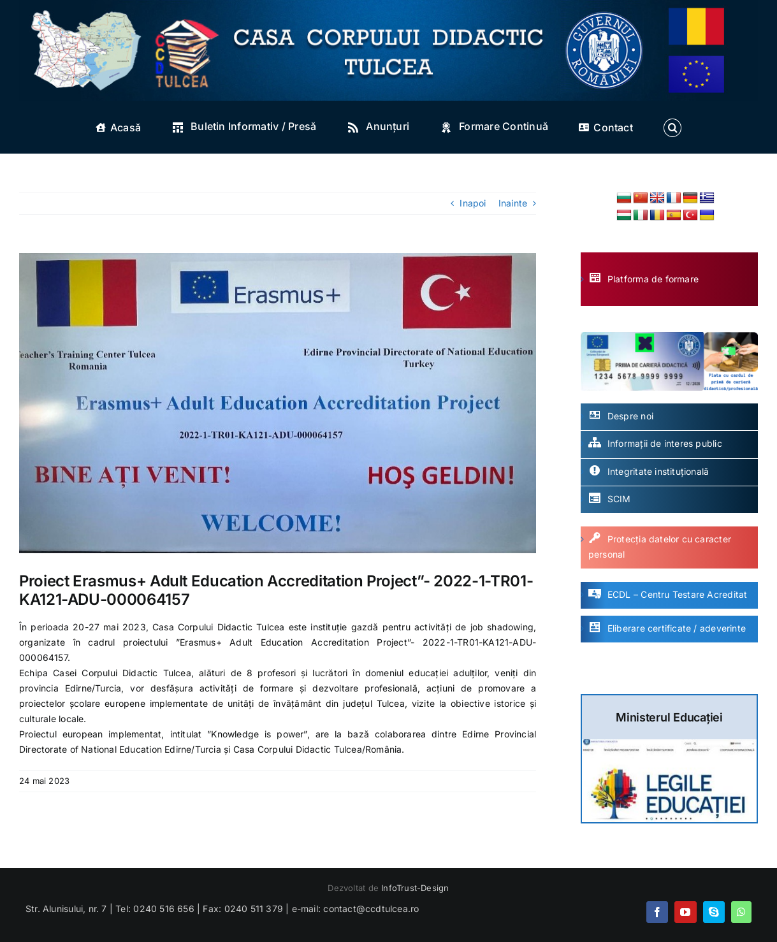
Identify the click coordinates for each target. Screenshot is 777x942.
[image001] (277, 403)
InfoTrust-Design (415, 888)
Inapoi (473, 203)
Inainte (512, 203)
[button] (672, 127)
